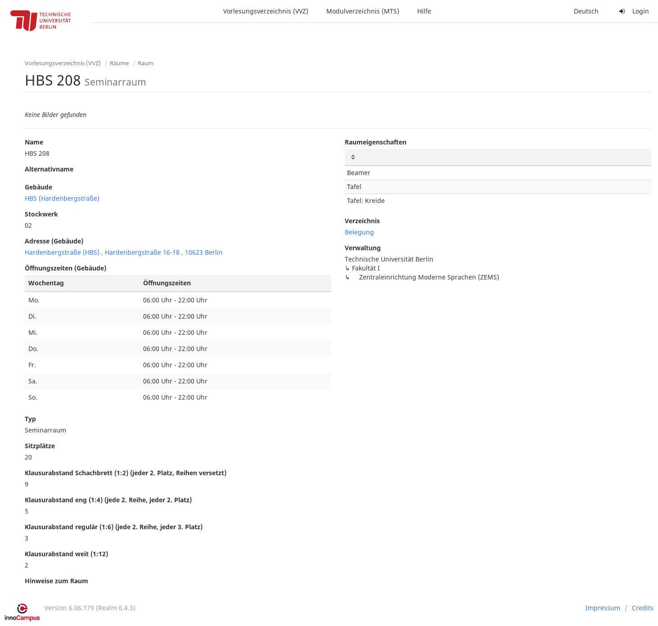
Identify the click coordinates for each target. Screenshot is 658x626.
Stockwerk (41, 214)
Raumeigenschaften (375, 142)
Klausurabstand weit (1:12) (66, 553)
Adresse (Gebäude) (54, 241)
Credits (642, 607)
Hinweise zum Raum (56, 580)
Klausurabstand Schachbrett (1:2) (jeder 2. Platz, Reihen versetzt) (125, 472)
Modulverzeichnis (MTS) (362, 11)
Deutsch (586, 11)
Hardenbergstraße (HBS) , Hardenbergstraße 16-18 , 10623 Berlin (124, 252)
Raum (145, 63)
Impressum (603, 607)
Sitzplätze (40, 445)
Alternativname (49, 169)
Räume (119, 63)
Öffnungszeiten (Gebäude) (65, 268)
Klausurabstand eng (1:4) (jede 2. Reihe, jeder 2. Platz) (108, 499)
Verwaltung (363, 247)
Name (34, 142)
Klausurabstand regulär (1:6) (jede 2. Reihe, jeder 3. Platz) (114, 526)
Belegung (359, 232)
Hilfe (424, 11)
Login (633, 11)
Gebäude (38, 187)
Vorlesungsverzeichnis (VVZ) (265, 11)
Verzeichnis (362, 220)
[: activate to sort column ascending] (498, 157)
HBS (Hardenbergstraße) (62, 198)
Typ (30, 418)
